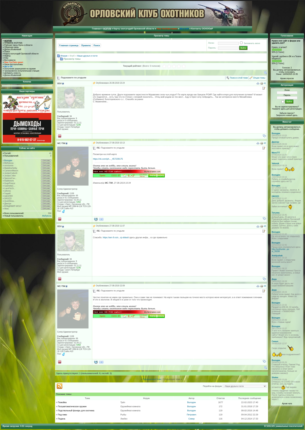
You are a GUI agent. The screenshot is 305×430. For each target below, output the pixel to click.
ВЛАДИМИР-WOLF (13, 206)
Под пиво (62, 414)
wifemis (7, 191)
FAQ (6, 58)
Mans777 (276, 153)
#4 (265, 286)
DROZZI (7, 198)
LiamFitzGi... (9, 188)
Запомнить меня (249, 43)
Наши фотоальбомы (13, 64)
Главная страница (69, 45)
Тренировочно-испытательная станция (21, 71)
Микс (6, 209)
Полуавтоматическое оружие (72, 406)
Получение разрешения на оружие (20, 69)
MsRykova (8, 163)
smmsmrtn (8, 166)
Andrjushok (277, 256)
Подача (61, 419)
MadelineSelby (10, 168)
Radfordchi (9, 181)
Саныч (275, 341)
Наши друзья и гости (87, 56)
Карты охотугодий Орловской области (21, 54)
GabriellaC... (9, 186)
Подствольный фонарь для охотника (76, 410)
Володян (8, 160)
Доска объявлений (12, 49)
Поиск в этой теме (239, 78)
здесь (294, 115)
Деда (274, 279)
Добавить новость (12, 73)
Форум (64, 56)
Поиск (7, 51)
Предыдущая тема (152, 379)
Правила (85, 45)
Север (191, 419)
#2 (265, 143)
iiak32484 (8, 196)
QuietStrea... (9, 201)
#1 (265, 83)
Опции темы (259, 78)
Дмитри (7, 204)
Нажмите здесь (279, 109)
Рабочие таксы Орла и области (18, 45)
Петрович (191, 414)
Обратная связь (11, 47)
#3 (265, 226)
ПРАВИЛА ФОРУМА (13, 43)
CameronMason (11, 171)
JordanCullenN (10, 173)
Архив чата (287, 404)
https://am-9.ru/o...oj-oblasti (116, 237)
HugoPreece (9, 183)
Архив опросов (287, 78)
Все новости (9, 60)
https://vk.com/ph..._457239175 (108, 159)
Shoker (275, 377)
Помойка (62, 402)
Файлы (7, 56)
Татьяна (276, 213)
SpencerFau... (10, 178)
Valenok (275, 163)
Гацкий (7, 193)
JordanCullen (10, 176)
